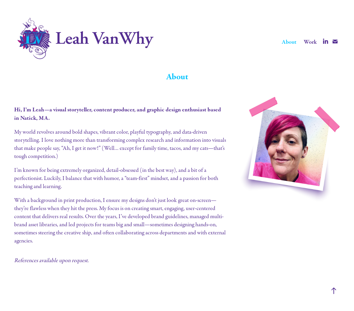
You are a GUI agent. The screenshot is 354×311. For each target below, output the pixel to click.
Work (310, 42)
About (289, 42)
